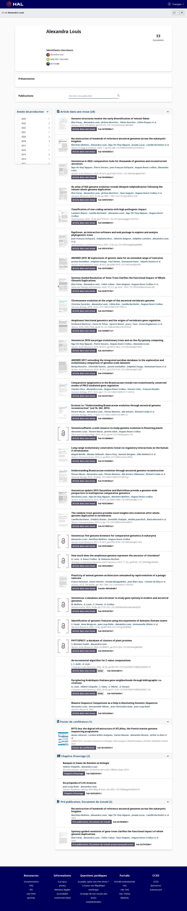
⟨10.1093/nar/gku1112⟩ (131, 499)
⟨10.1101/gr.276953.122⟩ (126, 196)
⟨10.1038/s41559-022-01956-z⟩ (130, 147)
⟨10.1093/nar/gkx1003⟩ (131, 346)
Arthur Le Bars (157, 735)
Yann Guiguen (127, 193)
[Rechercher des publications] (118, 96)
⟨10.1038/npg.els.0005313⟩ (128, 789)
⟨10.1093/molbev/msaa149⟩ (142, 287)
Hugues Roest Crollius (146, 193)
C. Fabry (103, 686)
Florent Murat (78, 411)
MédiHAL (124, 897)
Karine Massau (121, 735)
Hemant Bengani (126, 454)
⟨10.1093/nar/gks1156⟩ (131, 542)
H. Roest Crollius (89, 559)
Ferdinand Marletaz (81, 324)
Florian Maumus (112, 411)
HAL (125, 885)
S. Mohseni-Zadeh (80, 644)
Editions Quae (116, 769)
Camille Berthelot (155, 144)
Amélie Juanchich (136, 519)
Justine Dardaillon (80, 261)
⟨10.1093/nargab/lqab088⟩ (130, 244)
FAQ (31, 885)
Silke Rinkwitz (144, 454)
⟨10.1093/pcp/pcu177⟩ (123, 434)
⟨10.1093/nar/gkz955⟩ (131, 264)
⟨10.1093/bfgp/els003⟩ (148, 562)
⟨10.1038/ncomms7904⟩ (122, 457)
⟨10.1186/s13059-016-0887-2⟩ (114, 414)
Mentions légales (62, 889)
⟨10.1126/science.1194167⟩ (121, 584)
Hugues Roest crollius (145, 167)
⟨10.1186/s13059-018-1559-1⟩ (112, 307)
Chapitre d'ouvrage (113, 756)
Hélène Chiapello (89, 686)
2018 (23, 141)
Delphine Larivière (142, 238)
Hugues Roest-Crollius (143, 837)
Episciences (156, 885)
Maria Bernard (154, 519)
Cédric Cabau (108, 284)
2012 (23, 163)
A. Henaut (124, 686)
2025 (23, 118)
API (31, 889)
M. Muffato (76, 604)
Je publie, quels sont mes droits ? (93, 881)
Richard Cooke (142, 411)
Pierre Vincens (101, 167)
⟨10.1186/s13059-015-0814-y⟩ (115, 477)
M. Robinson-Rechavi (108, 559)
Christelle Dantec (97, 366)
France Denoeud (79, 581)
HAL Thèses (124, 893)
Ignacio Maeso (116, 324)
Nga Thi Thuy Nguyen (119, 144)
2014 (23, 159)
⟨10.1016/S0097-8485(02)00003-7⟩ (135, 667)
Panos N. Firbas (100, 324)
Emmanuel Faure (130, 261)
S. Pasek (75, 624)
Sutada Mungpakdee (115, 581)
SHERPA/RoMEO (93, 902)
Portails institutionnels (124, 881)
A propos (62, 881)
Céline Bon (114, 304)
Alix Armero (127, 411)
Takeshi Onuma (148, 261)
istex (100, 670)
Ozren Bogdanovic (148, 324)
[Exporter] (175, 13)
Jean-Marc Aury (135, 581)
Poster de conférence (113, 721)
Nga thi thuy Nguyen (81, 167)
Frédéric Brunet (98, 519)
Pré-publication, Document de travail (113, 801)
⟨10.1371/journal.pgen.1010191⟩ (124, 219)
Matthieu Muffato (80, 144)
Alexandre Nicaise (139, 735)
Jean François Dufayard (121, 167)
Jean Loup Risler (106, 624)
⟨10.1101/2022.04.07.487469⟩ (120, 125)
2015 (23, 154)
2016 (23, 150)
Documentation (31, 881)
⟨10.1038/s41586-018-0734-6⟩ (117, 327)
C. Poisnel (98, 604)
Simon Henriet (96, 581)
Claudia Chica (78, 389)
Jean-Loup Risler (71, 786)
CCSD (155, 881)
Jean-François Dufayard (83, 238)
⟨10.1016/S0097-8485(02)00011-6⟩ (135, 689)
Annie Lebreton (79, 735)
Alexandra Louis (92, 122)
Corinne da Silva (153, 581)
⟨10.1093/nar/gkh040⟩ (132, 647)
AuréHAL (31, 897)
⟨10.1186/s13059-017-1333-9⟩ (120, 392)
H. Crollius (109, 604)
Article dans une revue (113, 111)
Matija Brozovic (79, 366)
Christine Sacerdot (80, 304)
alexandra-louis (57, 54)
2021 (23, 132)
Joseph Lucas (138, 144)
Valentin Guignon (122, 238)
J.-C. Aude (76, 664)
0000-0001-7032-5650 (59, 59)
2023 (23, 123)
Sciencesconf (156, 889)
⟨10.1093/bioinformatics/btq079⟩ (126, 607)
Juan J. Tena (131, 324)
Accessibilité (62, 893)
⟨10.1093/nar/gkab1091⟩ (134, 173)
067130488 (54, 63)
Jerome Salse (110, 431)
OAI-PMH (31, 893)
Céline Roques (144, 122)
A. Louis (75, 559)
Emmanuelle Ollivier (143, 624)
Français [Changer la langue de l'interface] (177, 4)
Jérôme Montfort (109, 122)
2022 (23, 127)
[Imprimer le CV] (182, 13)
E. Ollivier (113, 686)
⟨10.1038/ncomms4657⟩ (121, 522)
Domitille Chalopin (117, 519)
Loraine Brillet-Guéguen (101, 735)
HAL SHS (125, 889)
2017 (23, 145)
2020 (23, 136)
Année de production (33, 111)
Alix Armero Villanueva (133, 474)
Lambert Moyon (79, 213)
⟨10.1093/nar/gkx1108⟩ (131, 369)
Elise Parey (76, 122)
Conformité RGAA (62, 897)
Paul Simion (114, 261)
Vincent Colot (134, 389)
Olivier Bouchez (128, 122)
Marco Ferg (111, 454)
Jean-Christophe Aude (121, 706)
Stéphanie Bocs (104, 238)
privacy (62, 885)
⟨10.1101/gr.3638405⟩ (121, 627)
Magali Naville (78, 454)
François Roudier (151, 389)
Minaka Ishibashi (95, 454)
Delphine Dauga (99, 261)
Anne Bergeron (88, 624)
